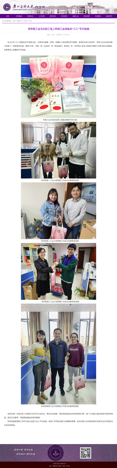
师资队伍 (30, 16)
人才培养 (42, 16)
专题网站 (98, 16)
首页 (7, 16)
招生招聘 (87, 16)
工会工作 (25, 21)
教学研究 (53, 16)
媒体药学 (109, 16)
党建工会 (75, 16)
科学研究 (64, 16)
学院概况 (19, 16)
